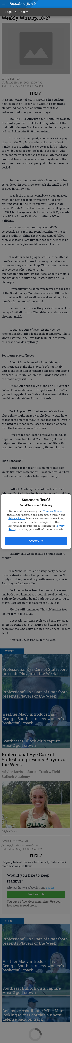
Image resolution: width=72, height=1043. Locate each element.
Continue (36, 541)
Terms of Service (53, 511)
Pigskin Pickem (17, 12)
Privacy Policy (17, 518)
